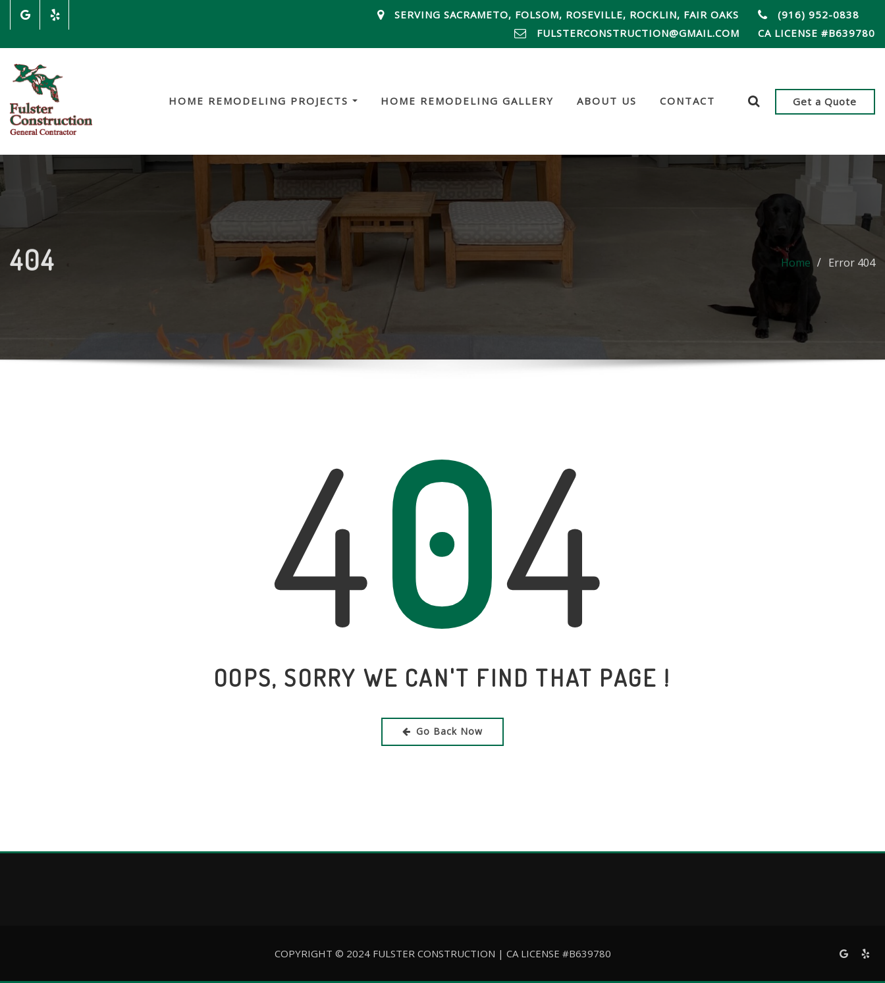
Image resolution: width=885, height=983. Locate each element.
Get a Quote (825, 101)
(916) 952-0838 (818, 14)
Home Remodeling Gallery (467, 100)
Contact (687, 100)
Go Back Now (442, 731)
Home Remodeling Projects (263, 100)
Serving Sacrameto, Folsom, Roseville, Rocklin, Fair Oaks (566, 14)
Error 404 (851, 267)
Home (796, 267)
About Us (607, 100)
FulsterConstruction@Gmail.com (638, 33)
